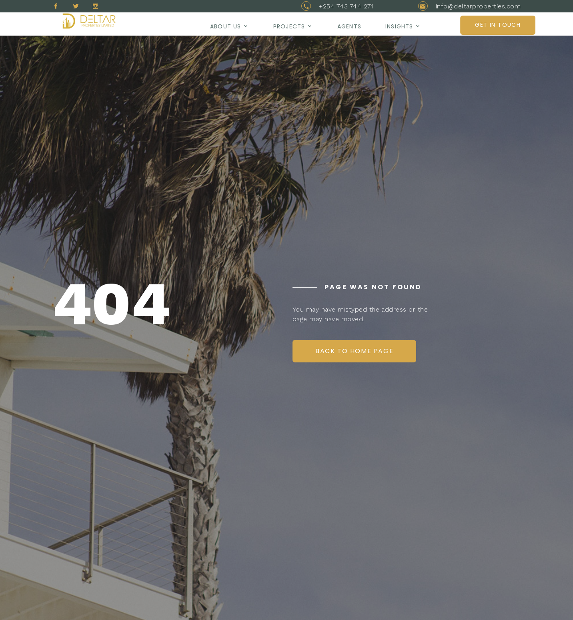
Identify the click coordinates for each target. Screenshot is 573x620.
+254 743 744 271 (346, 6)
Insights (399, 26)
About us (225, 26)
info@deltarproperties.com (478, 6)
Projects (289, 26)
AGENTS (349, 26)
